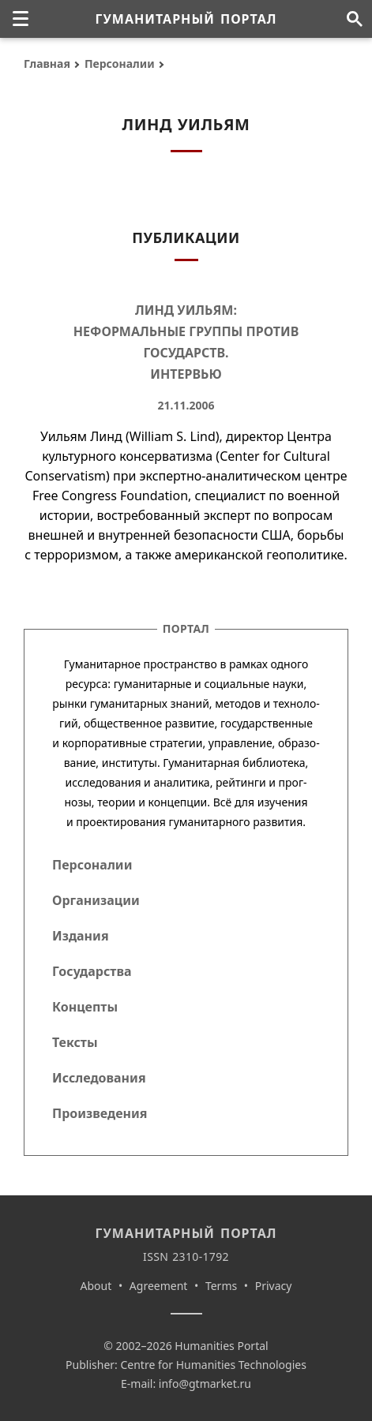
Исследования (99, 1077)
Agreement (159, 1285)
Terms (221, 1285)
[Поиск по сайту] (354, 19)
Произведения (100, 1113)
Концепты (85, 1006)
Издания (80, 935)
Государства (91, 971)
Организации (96, 900)
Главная (47, 63)
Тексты (75, 1042)
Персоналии (120, 63)
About (96, 1285)
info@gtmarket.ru (205, 1383)
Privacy (273, 1285)
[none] (20, 19)
